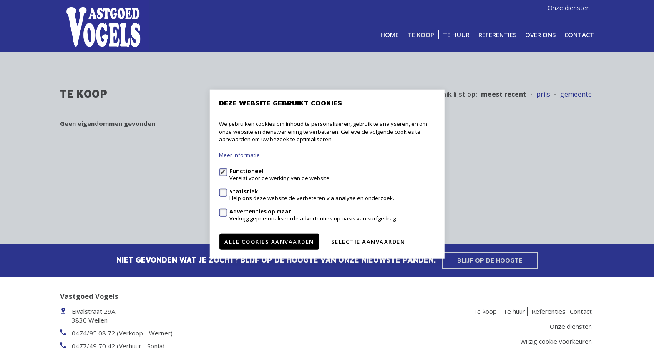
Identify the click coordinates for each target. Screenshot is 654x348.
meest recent (503, 94)
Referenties (497, 34)
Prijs (543, 94)
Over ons (540, 34)
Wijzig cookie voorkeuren (556, 341)
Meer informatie (239, 155)
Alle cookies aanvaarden (269, 241)
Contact (579, 34)
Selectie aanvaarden (368, 241)
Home (389, 34)
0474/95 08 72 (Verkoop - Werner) (122, 333)
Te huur (456, 34)
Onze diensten (569, 7)
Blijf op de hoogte (490, 260)
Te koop (420, 34)
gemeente (576, 94)
